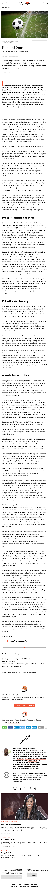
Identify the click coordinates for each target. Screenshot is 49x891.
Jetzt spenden (32, 875)
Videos (17, 881)
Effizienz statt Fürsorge (8, 839)
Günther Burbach (11, 846)
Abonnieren (18, 876)
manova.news (21, 758)
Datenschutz (34, 884)
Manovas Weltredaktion (13, 860)
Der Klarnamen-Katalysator (12, 824)
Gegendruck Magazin (24, 886)
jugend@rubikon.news (31, 107)
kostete (44, 427)
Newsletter (37, 881)
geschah (4, 293)
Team (20, 884)
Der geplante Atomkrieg (9, 853)
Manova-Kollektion (14, 722)
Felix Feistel (7, 73)
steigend (16, 395)
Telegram (11, 881)
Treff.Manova (14, 886)
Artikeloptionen (39, 42)
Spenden (17, 705)
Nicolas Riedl (10, 833)
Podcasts (23, 881)
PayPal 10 (31, 705)
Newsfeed (30, 881)
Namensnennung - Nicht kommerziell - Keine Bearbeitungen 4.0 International (26, 776)
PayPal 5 (24, 705)
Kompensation (40, 468)
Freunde (14, 884)
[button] (4, 727)
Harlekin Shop (34, 886)
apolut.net (28, 758)
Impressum (26, 884)
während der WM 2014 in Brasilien (27, 463)
